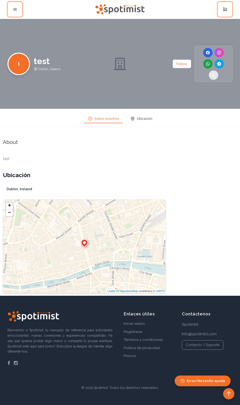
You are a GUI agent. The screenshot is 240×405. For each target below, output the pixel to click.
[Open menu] (15, 9)
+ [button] (9, 205)
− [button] (9, 212)
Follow (181, 64)
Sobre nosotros (103, 118)
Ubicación (141, 118)
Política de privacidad (142, 348)
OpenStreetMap (129, 291)
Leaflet (111, 291)
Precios (130, 356)
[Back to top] (228, 393)
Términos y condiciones (143, 340)
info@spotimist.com (199, 334)
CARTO (160, 291)
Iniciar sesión (134, 323)
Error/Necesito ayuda (202, 381)
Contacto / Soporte (202, 345)
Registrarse (133, 332)
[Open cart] (225, 9)
